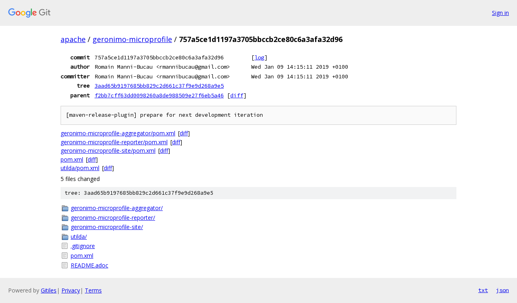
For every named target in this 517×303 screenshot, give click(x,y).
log (259, 57)
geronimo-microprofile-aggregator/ (117, 208)
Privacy (70, 290)
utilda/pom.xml (80, 168)
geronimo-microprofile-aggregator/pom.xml (118, 133)
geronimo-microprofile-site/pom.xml (108, 150)
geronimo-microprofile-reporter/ (113, 217)
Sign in (500, 13)
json (502, 290)
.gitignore (83, 246)
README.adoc (89, 265)
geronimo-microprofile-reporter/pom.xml (114, 142)
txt (483, 290)
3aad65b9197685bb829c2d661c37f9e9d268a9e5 (159, 85)
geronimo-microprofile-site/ (107, 227)
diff (236, 95)
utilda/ (79, 236)
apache (73, 39)
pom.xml (72, 159)
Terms (93, 290)
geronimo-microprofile (132, 39)
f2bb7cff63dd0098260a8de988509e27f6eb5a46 (159, 95)
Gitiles (49, 290)
